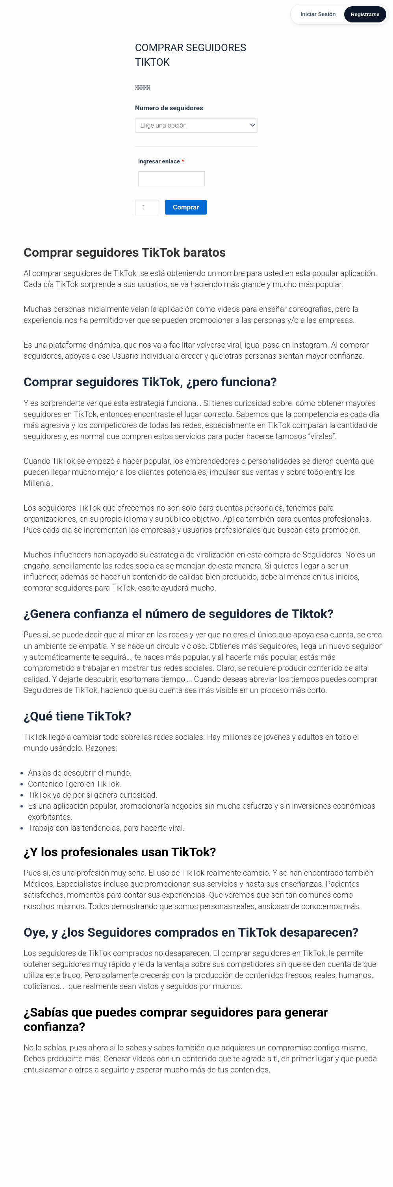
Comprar (187, 209)
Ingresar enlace (161, 163)
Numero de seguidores (169, 109)
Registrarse (363, 15)
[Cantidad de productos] (147, 210)
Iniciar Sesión (315, 14)
